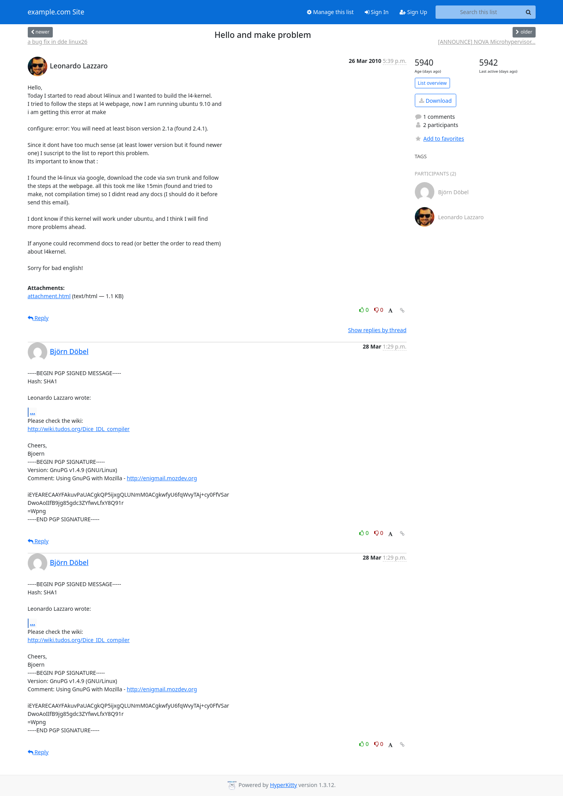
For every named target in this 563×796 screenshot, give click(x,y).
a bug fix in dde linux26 (58, 41)
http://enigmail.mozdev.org (162, 478)
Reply (38, 318)
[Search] (529, 12)
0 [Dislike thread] (379, 309)
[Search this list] (479, 12)
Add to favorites (439, 138)
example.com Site (56, 12)
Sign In (377, 12)
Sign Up (413, 12)
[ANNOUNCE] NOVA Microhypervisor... (486, 41)
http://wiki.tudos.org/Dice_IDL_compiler (79, 429)
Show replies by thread (377, 330)
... (33, 412)
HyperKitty (283, 785)
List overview (432, 83)
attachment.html (49, 296)
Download (435, 100)
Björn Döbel (69, 351)
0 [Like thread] (364, 309)
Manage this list (330, 12)
